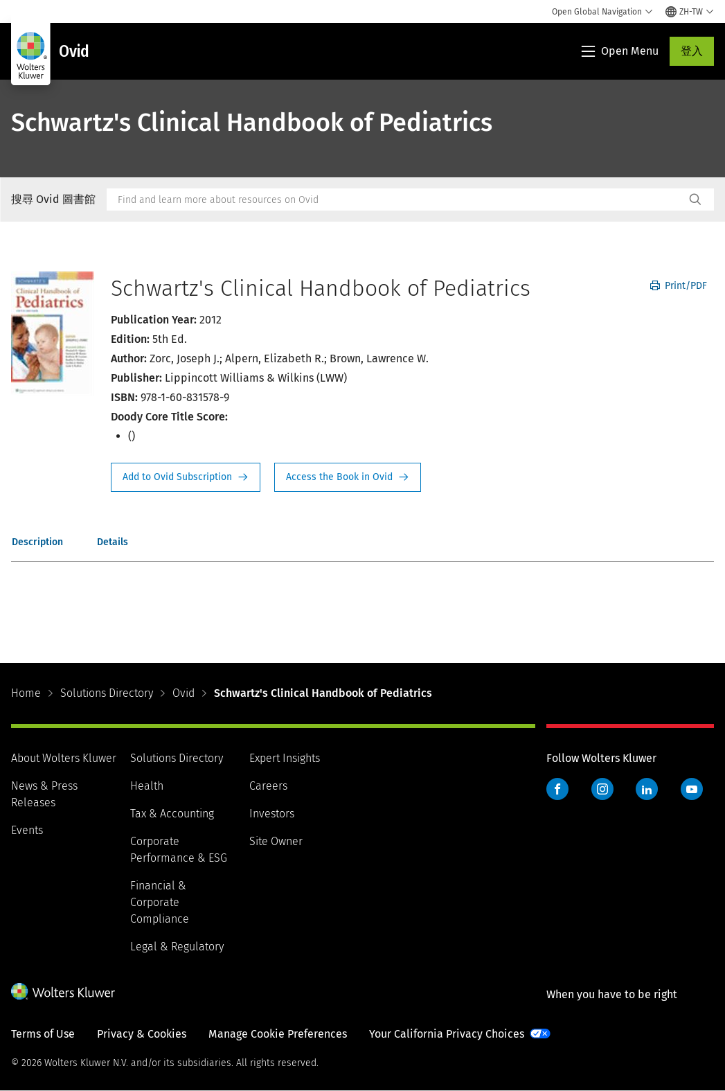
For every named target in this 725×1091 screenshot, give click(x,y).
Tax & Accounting (172, 813)
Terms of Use (43, 1033)
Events (27, 830)
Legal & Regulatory (177, 946)
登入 (692, 50)
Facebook (557, 789)
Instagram (602, 789)
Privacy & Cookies (141, 1033)
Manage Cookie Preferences (277, 1033)
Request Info (185, 477)
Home (26, 693)
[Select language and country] (689, 12)
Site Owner (276, 841)
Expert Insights (284, 758)
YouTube (692, 789)
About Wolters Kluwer (63, 758)
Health (146, 785)
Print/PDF (678, 286)
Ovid (183, 693)
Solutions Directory (106, 693)
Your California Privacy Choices (446, 1033)
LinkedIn (647, 789)
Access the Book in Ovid (347, 477)
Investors (271, 813)
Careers (268, 785)
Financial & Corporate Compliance (159, 902)
